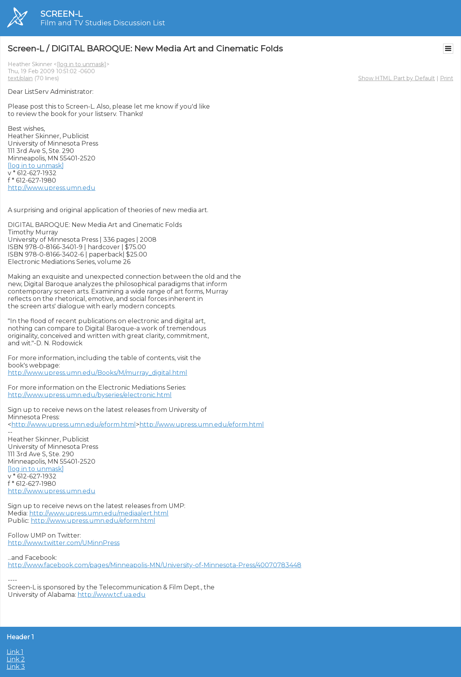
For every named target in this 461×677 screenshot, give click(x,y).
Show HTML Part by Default (396, 78)
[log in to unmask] (81, 64)
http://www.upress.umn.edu (51, 188)
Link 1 (15, 652)
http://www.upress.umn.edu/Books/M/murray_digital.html (97, 372)
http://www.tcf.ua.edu (111, 594)
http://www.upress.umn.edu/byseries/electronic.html (90, 395)
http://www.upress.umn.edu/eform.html (73, 424)
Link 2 (16, 659)
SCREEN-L (61, 14)
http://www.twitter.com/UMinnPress (64, 543)
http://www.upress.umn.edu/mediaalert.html (99, 513)
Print (446, 78)
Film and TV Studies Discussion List (102, 23)
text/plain (20, 78)
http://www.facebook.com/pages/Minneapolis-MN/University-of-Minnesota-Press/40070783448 (154, 565)
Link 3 (16, 666)
